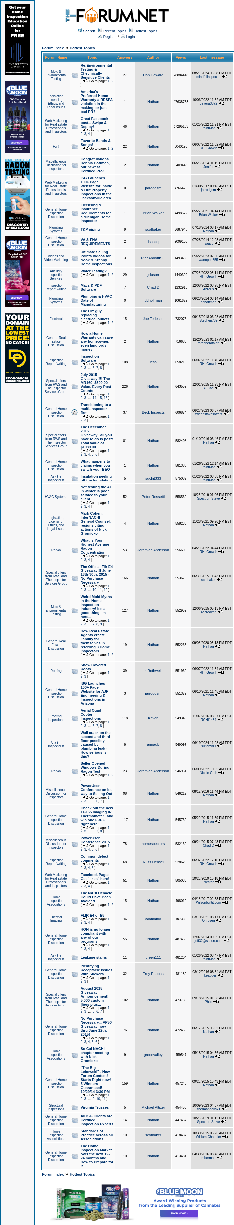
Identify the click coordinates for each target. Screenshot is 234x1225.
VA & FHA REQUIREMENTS (95, 242)
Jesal (153, 362)
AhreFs (208, 289)
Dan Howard (153, 75)
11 (100, 590)
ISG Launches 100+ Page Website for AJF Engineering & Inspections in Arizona (94, 693)
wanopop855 (208, 260)
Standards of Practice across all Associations (97, 1135)
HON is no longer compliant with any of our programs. (96, 935)
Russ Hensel (153, 862)
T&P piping (90, 229)
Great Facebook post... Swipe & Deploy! (94, 123)
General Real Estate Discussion (56, 341)
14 (94, 398)
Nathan (153, 102)
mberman (208, 1158)
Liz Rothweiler (153, 671)
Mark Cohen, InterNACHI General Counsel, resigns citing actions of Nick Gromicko (96, 523)
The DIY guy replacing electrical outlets (95, 315)
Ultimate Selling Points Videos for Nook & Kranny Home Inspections (96, 258)
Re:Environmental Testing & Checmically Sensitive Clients (96, 71)
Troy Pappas (153, 974)
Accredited (208, 612)
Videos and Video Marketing (56, 258)
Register (107, 37)
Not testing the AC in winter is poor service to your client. (97, 493)
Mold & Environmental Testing (56, 75)
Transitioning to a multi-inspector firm (96, 409)
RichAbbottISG (153, 258)
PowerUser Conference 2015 (95, 840)
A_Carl (208, 388)
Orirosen (208, 920)
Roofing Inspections (56, 718)
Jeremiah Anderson (153, 550)
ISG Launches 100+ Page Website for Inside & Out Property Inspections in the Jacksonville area (96, 188)
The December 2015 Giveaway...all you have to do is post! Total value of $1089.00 (97, 437)
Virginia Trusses (95, 1107)
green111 (153, 957)
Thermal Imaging (56, 918)
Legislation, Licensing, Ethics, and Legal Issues (56, 101)
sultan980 (208, 746)
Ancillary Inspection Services (56, 274)
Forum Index (53, 48)
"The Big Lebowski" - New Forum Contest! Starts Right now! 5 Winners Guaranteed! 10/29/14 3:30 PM (96, 1080)
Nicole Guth (208, 773)
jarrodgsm (153, 188)
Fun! (56, 146)
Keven (153, 718)
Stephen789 (209, 320)
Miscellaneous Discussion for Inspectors (56, 165)
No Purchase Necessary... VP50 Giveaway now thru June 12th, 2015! (96, 1026)
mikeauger (208, 975)
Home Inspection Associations (56, 900)
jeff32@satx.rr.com (208, 941)
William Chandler (208, 1137)
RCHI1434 (208, 720)
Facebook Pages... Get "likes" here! (97, 877)
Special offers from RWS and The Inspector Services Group (56, 386)
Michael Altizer (153, 1107)
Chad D (153, 287)
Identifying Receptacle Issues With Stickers (96, 970)
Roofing (55, 671)
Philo (208, 1002)
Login (128, 37)
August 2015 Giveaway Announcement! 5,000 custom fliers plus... (95, 996)
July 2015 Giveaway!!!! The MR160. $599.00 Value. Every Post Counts (96, 383)
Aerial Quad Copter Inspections (91, 714)
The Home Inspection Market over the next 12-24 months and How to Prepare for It (97, 1156)
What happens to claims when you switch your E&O (95, 465)
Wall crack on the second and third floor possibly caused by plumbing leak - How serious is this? (96, 744)
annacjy (153, 744)
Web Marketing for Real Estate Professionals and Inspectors (56, 126)
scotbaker (153, 229)
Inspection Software (90, 358)
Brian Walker (153, 213)
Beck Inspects (153, 412)
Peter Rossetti (153, 497)
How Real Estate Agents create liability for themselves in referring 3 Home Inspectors (95, 641)
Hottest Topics (145, 31)
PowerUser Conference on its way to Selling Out (96, 790)
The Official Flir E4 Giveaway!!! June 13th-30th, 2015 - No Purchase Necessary (97, 574)
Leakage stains (94, 957)
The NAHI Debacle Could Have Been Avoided (96, 897)
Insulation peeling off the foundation (96, 478)
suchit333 (153, 478)
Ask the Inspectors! (56, 478)
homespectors (153, 844)
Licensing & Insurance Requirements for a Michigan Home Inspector (96, 213)
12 (105, 590)
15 (100, 398)
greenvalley (153, 1055)
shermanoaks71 (208, 1109)
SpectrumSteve (208, 498)
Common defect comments (94, 858)
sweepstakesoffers (208, 414)
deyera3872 (208, 103)
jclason (153, 275)
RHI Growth (208, 148)
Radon (56, 550)
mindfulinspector (208, 77)
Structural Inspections (56, 1107)
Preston (208, 882)
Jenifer (208, 167)
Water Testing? (94, 271)
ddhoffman (153, 300)
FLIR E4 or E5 (93, 915)
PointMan (208, 128)
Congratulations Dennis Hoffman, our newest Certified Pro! (95, 165)
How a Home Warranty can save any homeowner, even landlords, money (97, 341)
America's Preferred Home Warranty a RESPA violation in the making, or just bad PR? (97, 102)
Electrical (56, 319)
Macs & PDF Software (91, 287)
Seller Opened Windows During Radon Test (95, 767)
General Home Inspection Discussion (56, 213)
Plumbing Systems (56, 229)
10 (94, 590)
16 (105, 398)
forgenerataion (208, 343)
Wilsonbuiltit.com (208, 902)
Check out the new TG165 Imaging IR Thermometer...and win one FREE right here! (97, 816)
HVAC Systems (56, 497)
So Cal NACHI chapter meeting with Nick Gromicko (95, 1055)
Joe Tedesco (153, 319)
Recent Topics (114, 31)
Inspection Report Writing (56, 287)
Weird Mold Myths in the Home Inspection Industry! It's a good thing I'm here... (96, 607)
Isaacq (153, 242)
